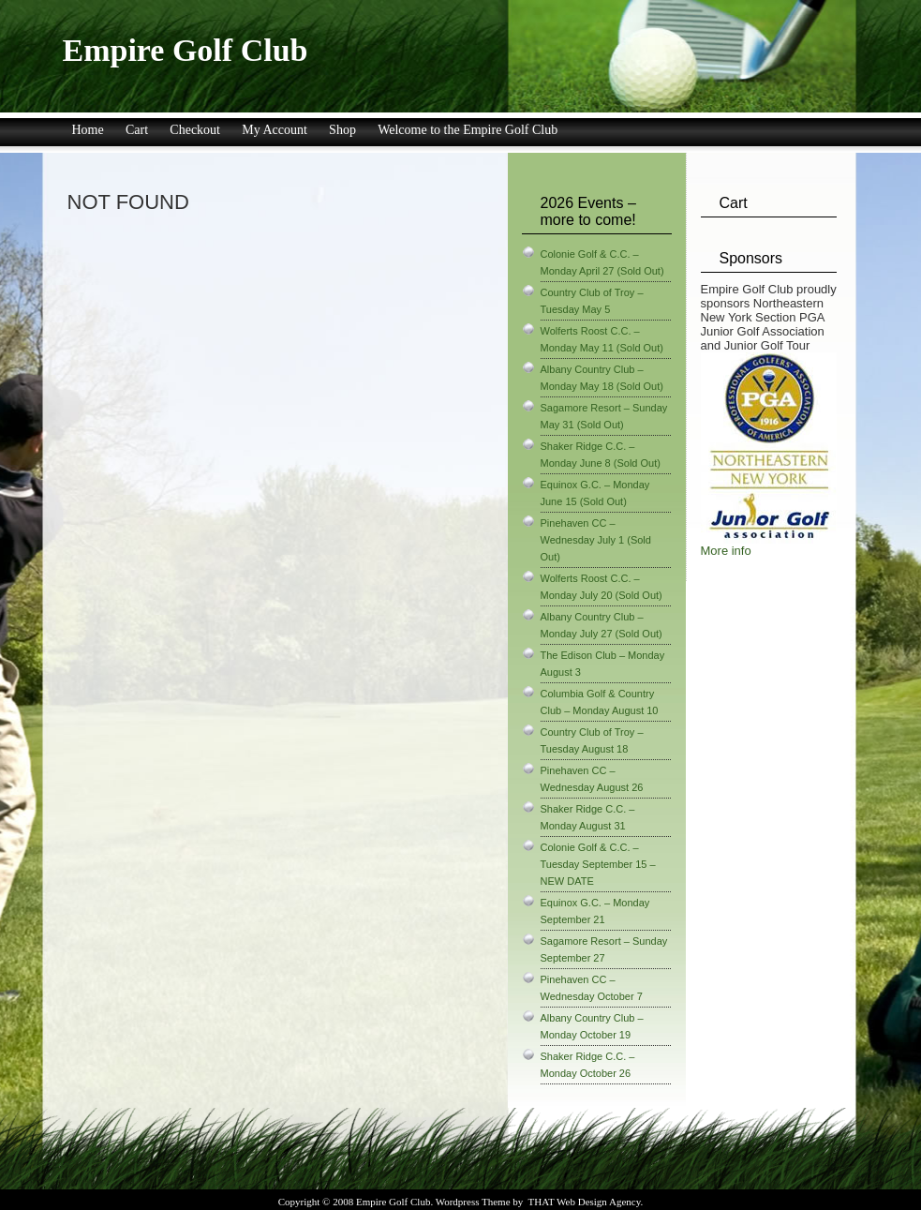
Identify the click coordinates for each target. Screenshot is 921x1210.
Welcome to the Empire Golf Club (467, 130)
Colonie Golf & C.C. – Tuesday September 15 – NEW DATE (598, 864)
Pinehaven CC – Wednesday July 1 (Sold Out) (596, 539)
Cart (137, 130)
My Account (274, 130)
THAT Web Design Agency (584, 1201)
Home (88, 130)
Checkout (195, 130)
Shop (342, 130)
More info (726, 551)
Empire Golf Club (185, 50)
